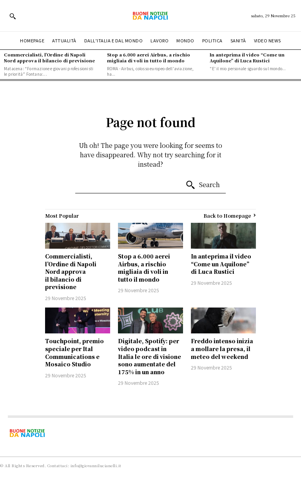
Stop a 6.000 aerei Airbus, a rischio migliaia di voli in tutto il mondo (148, 57)
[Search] (203, 185)
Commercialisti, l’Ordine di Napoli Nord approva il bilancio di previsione (49, 57)
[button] (12, 16)
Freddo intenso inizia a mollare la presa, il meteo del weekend (222, 348)
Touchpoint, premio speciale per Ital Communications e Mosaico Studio (74, 352)
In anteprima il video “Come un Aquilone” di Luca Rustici (247, 57)
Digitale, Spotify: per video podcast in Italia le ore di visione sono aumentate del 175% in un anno (149, 356)
